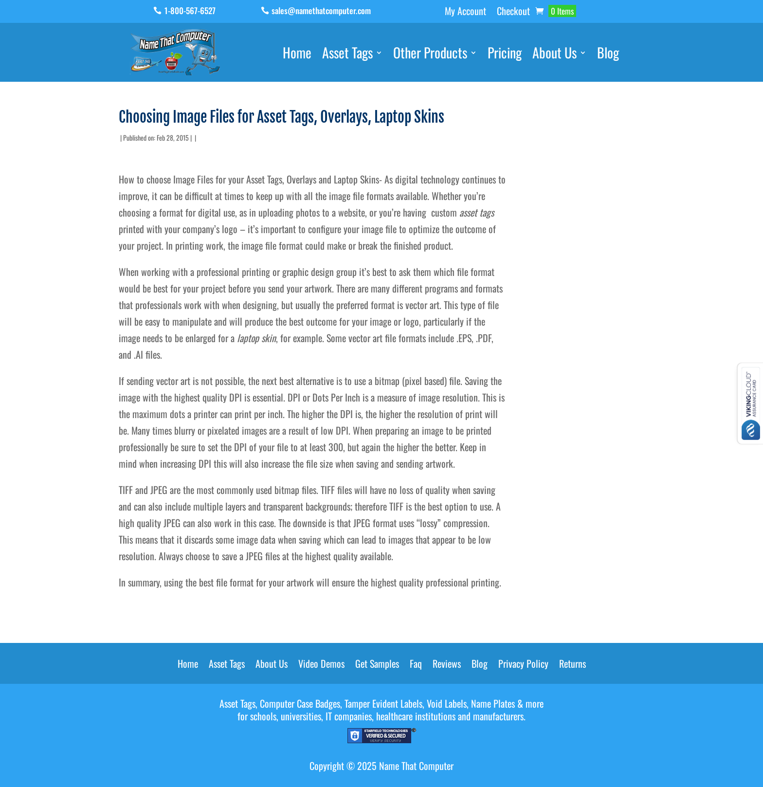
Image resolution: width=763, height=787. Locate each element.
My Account (465, 12)
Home (297, 54)
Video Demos (321, 665)
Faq (416, 665)
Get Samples (377, 665)
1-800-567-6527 (190, 10)
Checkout (513, 12)
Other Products (430, 54)
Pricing (505, 54)
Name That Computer (416, 765)
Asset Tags (347, 54)
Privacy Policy (523, 665)
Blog (608, 54)
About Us (554, 54)
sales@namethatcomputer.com (321, 10)
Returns (572, 665)
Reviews (447, 665)
